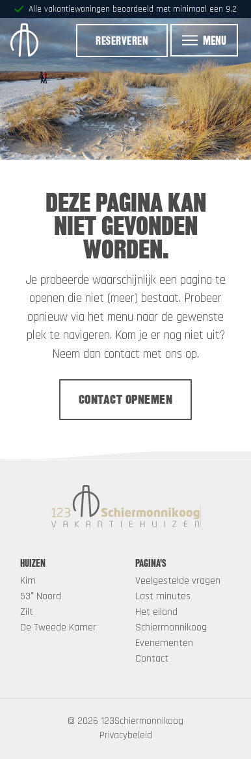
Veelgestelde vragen (177, 581)
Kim (28, 581)
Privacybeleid (125, 735)
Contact (151, 659)
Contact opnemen (126, 399)
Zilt (26, 612)
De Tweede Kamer (58, 627)
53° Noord (40, 596)
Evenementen (164, 643)
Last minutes (163, 596)
